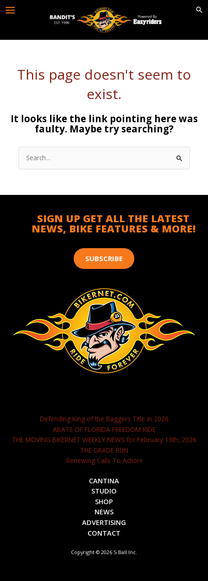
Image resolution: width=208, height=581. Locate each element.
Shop (104, 501)
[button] (199, 10)
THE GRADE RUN (104, 450)
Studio (104, 490)
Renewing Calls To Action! (104, 460)
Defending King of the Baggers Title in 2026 (104, 418)
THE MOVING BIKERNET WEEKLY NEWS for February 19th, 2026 (104, 439)
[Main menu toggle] (10, 10)
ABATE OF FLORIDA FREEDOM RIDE (104, 429)
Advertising (104, 522)
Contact (104, 532)
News (104, 511)
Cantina (104, 480)
